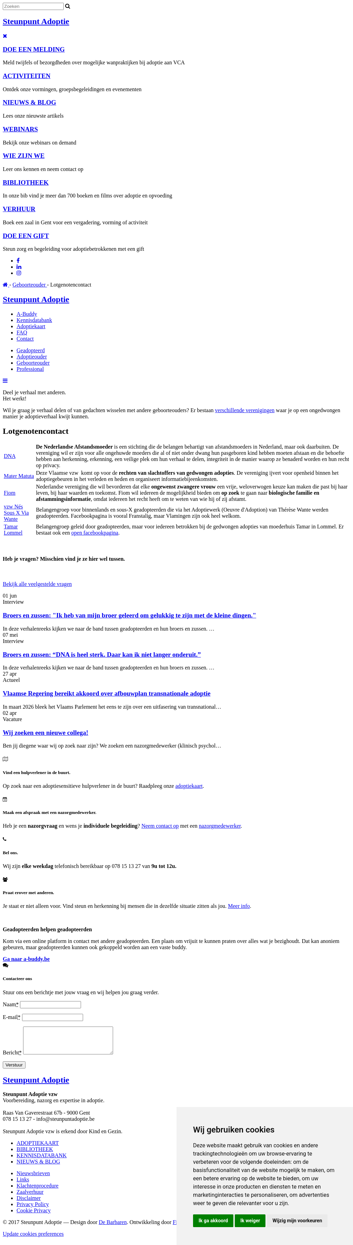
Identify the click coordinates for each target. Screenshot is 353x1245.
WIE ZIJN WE (23, 155)
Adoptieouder (32, 356)
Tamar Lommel (13, 530)
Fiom (10, 493)
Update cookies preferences (33, 1239)
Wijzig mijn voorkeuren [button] (297, 1220)
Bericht (13, 1058)
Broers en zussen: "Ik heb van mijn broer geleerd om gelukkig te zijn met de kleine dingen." (129, 615)
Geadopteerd (31, 350)
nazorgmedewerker (220, 826)
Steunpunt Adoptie (36, 21)
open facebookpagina (94, 533)
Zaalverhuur (30, 1197)
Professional (30, 369)
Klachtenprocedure (38, 1191)
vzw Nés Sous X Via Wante (16, 513)
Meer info (239, 906)
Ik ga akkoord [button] (213, 1220)
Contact (25, 339)
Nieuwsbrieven (33, 1178)
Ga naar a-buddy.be (26, 959)
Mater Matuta (19, 476)
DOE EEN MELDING (34, 49)
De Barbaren (113, 1227)
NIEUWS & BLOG (29, 102)
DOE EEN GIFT (26, 235)
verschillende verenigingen (245, 410)
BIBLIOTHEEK (26, 182)
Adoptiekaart (31, 326)
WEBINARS (20, 129)
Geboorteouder (29, 285)
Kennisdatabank (34, 320)
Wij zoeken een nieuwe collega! (45, 732)
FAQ (22, 332)
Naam (11, 1004)
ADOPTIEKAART (38, 1148)
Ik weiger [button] (250, 1220)
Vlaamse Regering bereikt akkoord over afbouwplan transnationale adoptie (107, 693)
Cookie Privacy (34, 1216)
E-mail (12, 1017)
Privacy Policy (33, 1209)
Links (23, 1185)
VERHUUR (19, 209)
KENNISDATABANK (42, 1160)
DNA (10, 456)
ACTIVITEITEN (26, 75)
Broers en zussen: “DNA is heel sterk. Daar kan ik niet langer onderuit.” (102, 654)
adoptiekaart (189, 786)
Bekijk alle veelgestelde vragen (37, 584)
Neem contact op (160, 826)
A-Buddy (27, 314)
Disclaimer (29, 1203)
